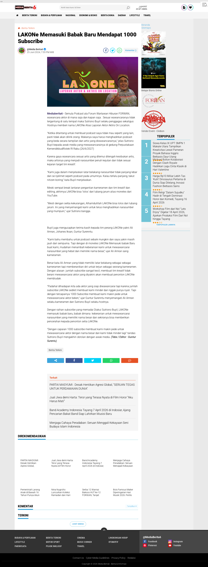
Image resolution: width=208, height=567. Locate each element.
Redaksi (132, 558)
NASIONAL (71, 15)
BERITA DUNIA (107, 15)
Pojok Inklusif (54, 546)
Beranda (145, 25)
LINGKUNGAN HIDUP (118, 537)
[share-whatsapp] (119, 50)
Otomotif (113, 542)
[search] (95, 7)
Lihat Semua (78, 524)
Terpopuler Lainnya (165, 225)
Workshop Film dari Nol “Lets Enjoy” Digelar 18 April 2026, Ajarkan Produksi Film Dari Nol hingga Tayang (170, 213)
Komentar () (130, 50)
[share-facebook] (105, 50)
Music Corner (84, 542)
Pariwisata (20, 546)
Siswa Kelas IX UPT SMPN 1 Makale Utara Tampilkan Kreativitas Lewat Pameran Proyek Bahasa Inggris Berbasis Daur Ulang (169, 150)
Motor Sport (53, 542)
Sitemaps (146, 28)
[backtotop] (104, 530)
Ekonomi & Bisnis (88, 15)
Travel (147, 15)
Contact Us (78, 558)
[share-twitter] (112, 50)
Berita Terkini (29, 15)
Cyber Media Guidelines (97, 558)
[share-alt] (55, 360)
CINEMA (81, 537)
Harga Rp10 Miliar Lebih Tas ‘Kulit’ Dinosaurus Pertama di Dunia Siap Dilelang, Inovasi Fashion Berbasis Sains (169, 181)
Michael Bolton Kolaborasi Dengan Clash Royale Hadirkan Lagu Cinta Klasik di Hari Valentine (170, 164)
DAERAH (122, 15)
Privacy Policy (118, 558)
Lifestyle (135, 15)
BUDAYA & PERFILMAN (51, 15)
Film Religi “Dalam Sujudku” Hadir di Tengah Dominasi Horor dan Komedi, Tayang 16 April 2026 (170, 197)
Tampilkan (131, 506)
